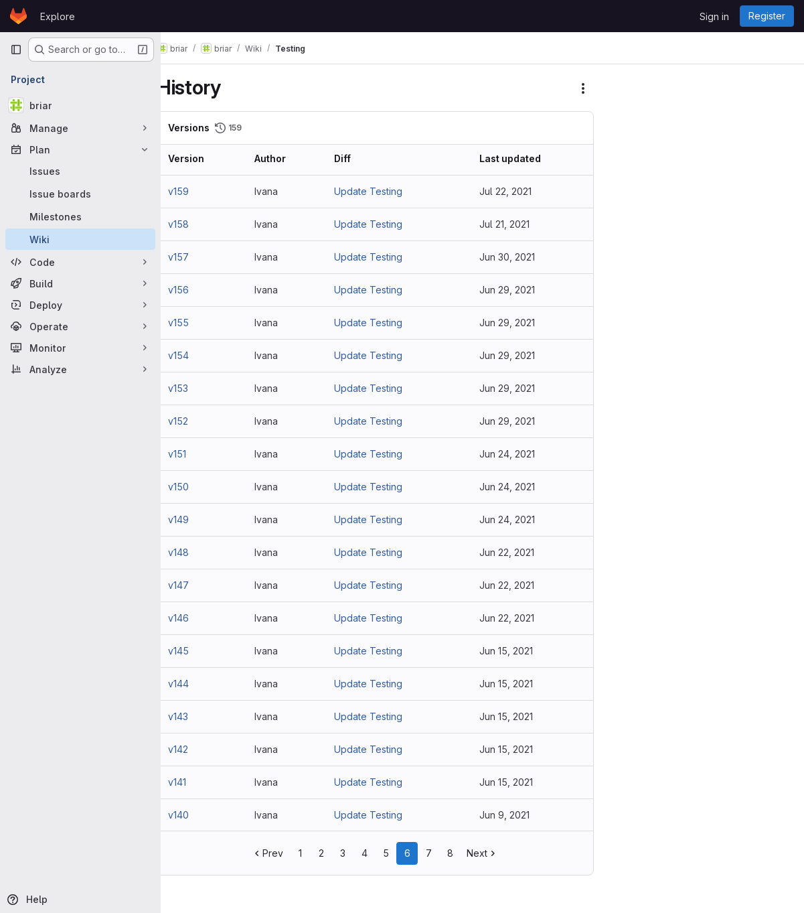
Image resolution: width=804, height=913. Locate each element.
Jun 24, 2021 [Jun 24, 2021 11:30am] (512, 486)
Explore (57, 16)
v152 (198, 421)
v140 (198, 815)
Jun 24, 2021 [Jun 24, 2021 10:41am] (512, 519)
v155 (198, 322)
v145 (198, 650)
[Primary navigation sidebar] (16, 49)
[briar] (80, 105)
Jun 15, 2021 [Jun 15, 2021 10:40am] (511, 782)
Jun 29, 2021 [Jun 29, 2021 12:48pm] (512, 322)
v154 (198, 355)
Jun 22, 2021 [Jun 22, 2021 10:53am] (512, 585)
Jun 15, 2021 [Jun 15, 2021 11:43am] (511, 650)
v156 (198, 289)
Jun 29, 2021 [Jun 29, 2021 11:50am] (512, 388)
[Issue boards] (80, 193)
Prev (278, 853)
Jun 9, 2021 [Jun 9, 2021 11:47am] (510, 815)
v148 (198, 552)
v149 (198, 519)
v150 (198, 486)
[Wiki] (80, 239)
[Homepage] (18, 16)
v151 (197, 454)
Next (493, 853)
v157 (198, 257)
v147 (198, 585)
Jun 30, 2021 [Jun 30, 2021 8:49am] (512, 257)
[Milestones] (80, 216)
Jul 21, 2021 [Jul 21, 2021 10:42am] (510, 224)
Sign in (714, 16)
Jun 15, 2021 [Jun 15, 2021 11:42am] (511, 683)
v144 (198, 683)
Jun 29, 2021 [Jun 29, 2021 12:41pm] (512, 355)
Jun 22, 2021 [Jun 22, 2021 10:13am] (512, 618)
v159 (198, 191)
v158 (198, 224)
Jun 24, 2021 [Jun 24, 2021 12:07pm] (512, 454)
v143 (198, 716)
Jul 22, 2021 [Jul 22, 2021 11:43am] (511, 191)
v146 (198, 618)
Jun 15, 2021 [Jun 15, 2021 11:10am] (511, 716)
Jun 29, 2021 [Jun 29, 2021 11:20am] (512, 421)
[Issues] (80, 171)
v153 (198, 388)
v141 (197, 782)
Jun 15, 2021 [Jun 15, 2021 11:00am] (511, 749)
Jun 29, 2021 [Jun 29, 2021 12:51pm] (512, 289)
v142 (198, 749)
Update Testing (381, 191)
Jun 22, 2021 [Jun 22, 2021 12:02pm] (512, 552)
